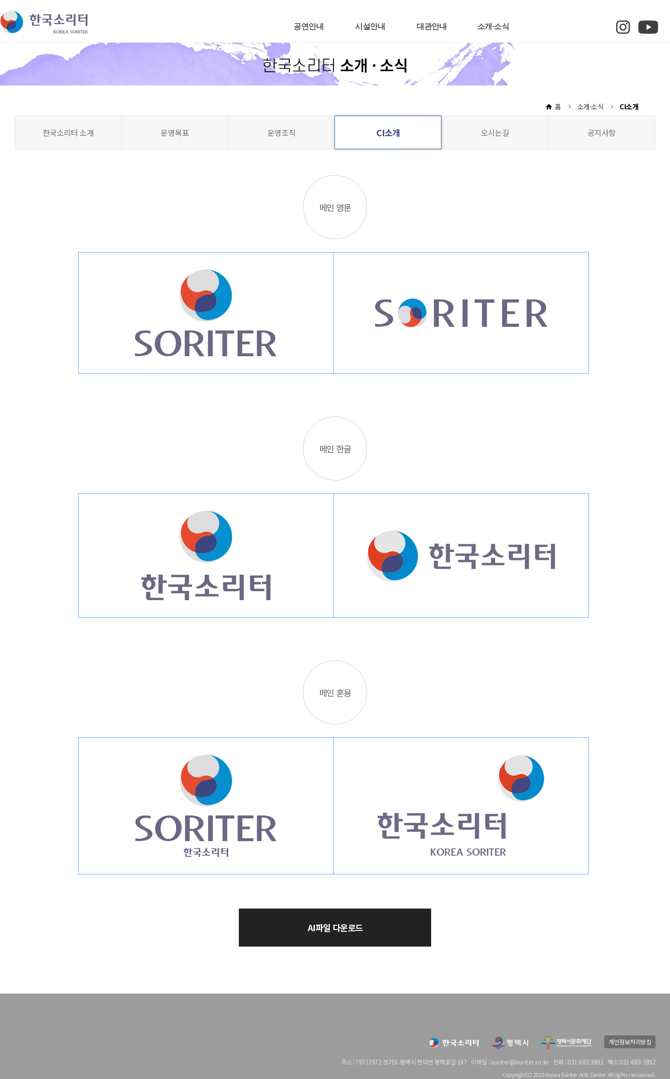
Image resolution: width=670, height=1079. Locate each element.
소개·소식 (493, 26)
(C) (529, 1074)
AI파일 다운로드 (335, 927)
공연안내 (308, 26)
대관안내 (432, 26)
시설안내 (370, 26)
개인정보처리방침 (629, 1042)
